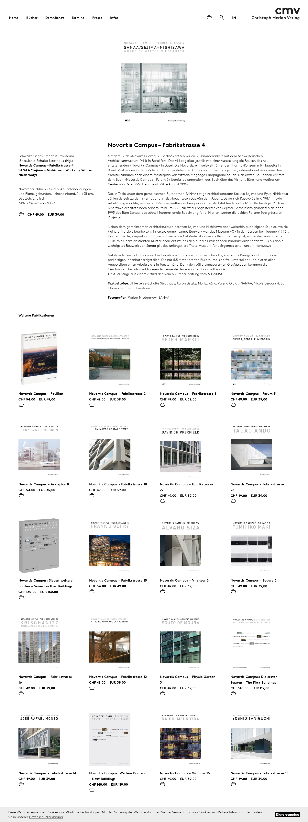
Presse (97, 18)
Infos (114, 18)
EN (234, 18)
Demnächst (54, 18)
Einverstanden (287, 814)
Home (13, 18)
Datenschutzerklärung (46, 817)
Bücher (32, 18)
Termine (78, 18)
